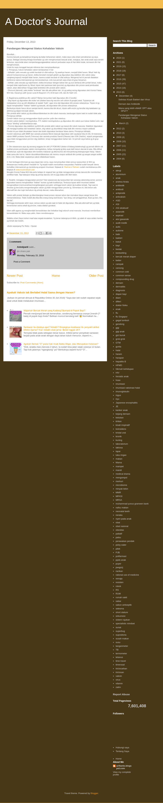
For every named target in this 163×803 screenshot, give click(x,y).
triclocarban (121, 668)
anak (118, 178)
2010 (119, 133)
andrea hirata (122, 181)
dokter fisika (121, 305)
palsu (118, 537)
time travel (121, 661)
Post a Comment (22, 261)
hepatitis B (121, 361)
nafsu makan (122, 507)
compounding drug (125, 279)
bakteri (119, 238)
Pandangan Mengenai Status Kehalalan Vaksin (132, 116)
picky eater (121, 545)
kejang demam (123, 414)
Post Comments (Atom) (31, 282)
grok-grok (120, 339)
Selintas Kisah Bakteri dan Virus (134, 99)
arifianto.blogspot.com (124, 767)
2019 (119, 66)
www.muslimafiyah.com (25, 170)
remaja (119, 578)
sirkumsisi (120, 616)
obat (118, 522)
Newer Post (15, 275)
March (122, 123)
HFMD (119, 365)
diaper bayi (121, 294)
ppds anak (121, 560)
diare (118, 298)
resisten (119, 582)
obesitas (120, 530)
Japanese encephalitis (127, 402)
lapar (118, 451)
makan (119, 459)
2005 (119, 154)
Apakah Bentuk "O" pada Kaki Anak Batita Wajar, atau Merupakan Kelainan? (60, 344)
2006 (119, 150)
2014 (119, 88)
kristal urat (121, 432)
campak (119, 264)
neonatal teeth (123, 511)
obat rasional (122, 526)
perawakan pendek (125, 541)
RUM (118, 593)
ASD (118, 200)
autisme (119, 230)
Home (56, 275)
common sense (123, 275)
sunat (118, 627)
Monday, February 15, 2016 (30, 255)
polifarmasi (121, 556)
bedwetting (121, 253)
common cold (122, 271)
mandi (119, 470)
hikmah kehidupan (125, 369)
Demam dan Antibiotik (129, 104)
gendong (120, 324)
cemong (119, 268)
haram (119, 354)
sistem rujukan (123, 619)
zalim (118, 687)
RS (117, 590)
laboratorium (122, 444)
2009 (119, 137)
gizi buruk (120, 335)
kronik (119, 436)
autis (118, 227)
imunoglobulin (122, 391)
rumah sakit (121, 597)
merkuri (119, 481)
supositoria (121, 635)
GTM (118, 342)
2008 (119, 141)
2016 (119, 79)
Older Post (96, 275)
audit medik (121, 223)
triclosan (120, 672)
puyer (118, 563)
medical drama (123, 474)
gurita (118, 346)
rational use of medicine (127, 575)
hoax (118, 380)
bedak (119, 249)
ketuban (119, 417)
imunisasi (120, 384)
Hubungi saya (122, 747)
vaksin (119, 676)
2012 (119, 128)
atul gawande (122, 219)
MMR (118, 492)
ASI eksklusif (122, 208)
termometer (121, 653)
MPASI (119, 496)
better (118, 260)
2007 (119, 146)
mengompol (121, 477)
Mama (119, 462)
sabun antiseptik (124, 605)
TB (117, 649)
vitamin (119, 683)
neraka (119, 515)
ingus (118, 395)
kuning (119, 440)
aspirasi (119, 215)
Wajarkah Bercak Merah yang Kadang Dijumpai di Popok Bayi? (54, 310)
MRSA (119, 500)
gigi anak (120, 331)
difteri (118, 301)
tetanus (119, 657)
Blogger (94, 793)
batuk (118, 241)
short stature (122, 612)
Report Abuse (121, 694)
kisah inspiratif (123, 425)
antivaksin (120, 197)
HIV (117, 372)
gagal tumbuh (122, 320)
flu (117, 313)
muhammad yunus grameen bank (132, 503)
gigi (117, 328)
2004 (119, 158)
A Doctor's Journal (46, 21)
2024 (119, 58)
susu (118, 642)
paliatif (119, 533)
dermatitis (120, 286)
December (124, 96)
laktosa (119, 447)
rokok (118, 586)
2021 (119, 62)
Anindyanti (22, 247)
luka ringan (121, 455)
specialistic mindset (125, 623)
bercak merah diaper (126, 256)
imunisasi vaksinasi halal (128, 388)
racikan (119, 571)
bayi (118, 245)
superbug (120, 631)
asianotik (120, 211)
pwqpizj (119, 567)
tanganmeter (122, 646)
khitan (119, 421)
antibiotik (120, 185)
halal (118, 350)
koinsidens (121, 429)
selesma (120, 608)
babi (118, 234)
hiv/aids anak (122, 376)
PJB (118, 552)
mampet (120, 466)
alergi (118, 170)
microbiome (121, 485)
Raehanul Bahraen (72, 167)
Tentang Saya (122, 751)
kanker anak (122, 410)
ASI (117, 204)
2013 (119, 92)
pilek (118, 548)
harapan (120, 358)
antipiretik (120, 193)
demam (119, 283)
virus (118, 679)
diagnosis (120, 290)
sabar (118, 601)
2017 (119, 75)
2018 (119, 70)
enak (118, 309)
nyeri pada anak (123, 518)
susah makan (122, 638)
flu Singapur (121, 316)
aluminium (121, 174)
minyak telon (122, 488)
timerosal (120, 664)
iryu (117, 399)
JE (117, 406)
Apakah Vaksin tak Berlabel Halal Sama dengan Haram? (41, 292)
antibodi (119, 189)
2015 (119, 83)
